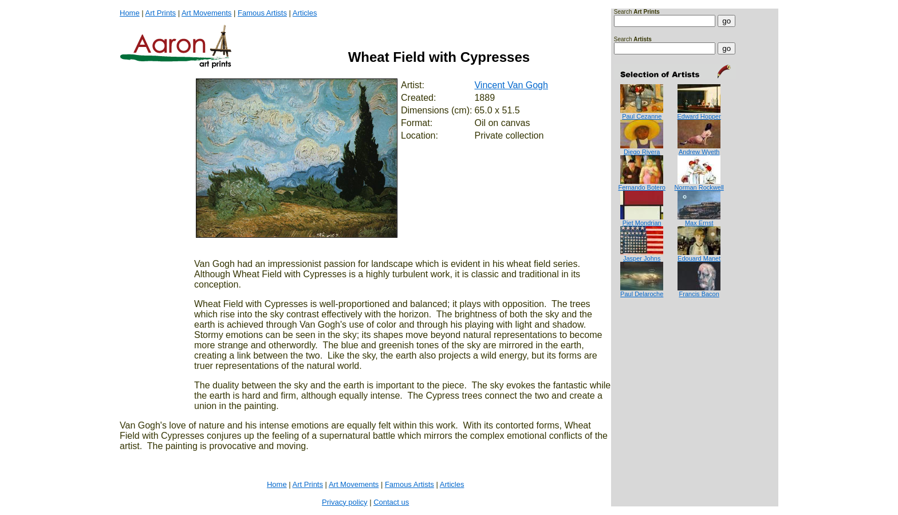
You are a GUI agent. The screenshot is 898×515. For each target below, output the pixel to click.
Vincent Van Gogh (511, 85)
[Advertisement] (650, 343)
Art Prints (160, 13)
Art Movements (206, 13)
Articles (305, 13)
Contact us (391, 502)
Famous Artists (262, 13)
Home (130, 13)
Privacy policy (344, 502)
